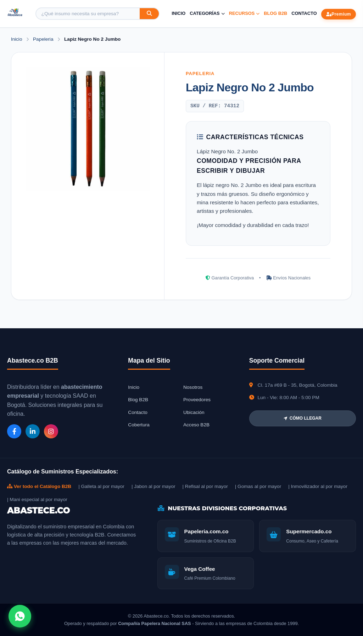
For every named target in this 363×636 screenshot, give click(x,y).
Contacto (304, 13)
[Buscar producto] (88, 13)
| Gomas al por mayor (258, 486)
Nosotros (192, 387)
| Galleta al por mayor (101, 486)
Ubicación (194, 412)
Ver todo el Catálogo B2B (39, 486)
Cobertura (138, 424)
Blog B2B (275, 13)
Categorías (207, 13)
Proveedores (197, 399)
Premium (338, 14)
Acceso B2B (196, 424)
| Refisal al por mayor (205, 486)
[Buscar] (149, 13)
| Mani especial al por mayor (37, 499)
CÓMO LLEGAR (303, 418)
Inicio (178, 13)
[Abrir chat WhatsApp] (20, 616)
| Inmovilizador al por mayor (317, 486)
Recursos (244, 13)
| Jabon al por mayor (153, 486)
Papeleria (44, 39)
